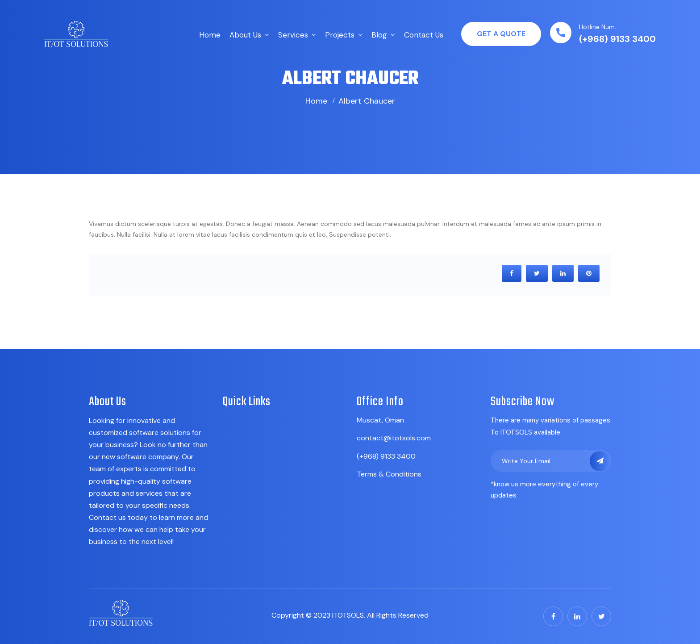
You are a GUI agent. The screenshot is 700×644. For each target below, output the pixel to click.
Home (210, 35)
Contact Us (423, 35)
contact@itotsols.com (394, 438)
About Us (245, 35)
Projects (339, 35)
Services (293, 35)
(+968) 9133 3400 (617, 39)
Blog (379, 35)
